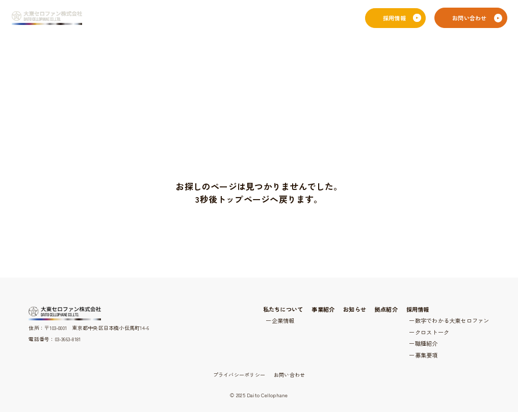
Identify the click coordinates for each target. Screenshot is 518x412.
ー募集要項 (423, 355)
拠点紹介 (386, 309)
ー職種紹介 (423, 343)
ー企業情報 (280, 320)
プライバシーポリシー (239, 374)
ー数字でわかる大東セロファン (449, 320)
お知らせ (354, 309)
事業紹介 (323, 309)
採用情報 (417, 309)
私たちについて (283, 309)
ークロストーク (429, 332)
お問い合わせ (289, 374)
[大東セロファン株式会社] (47, 18)
